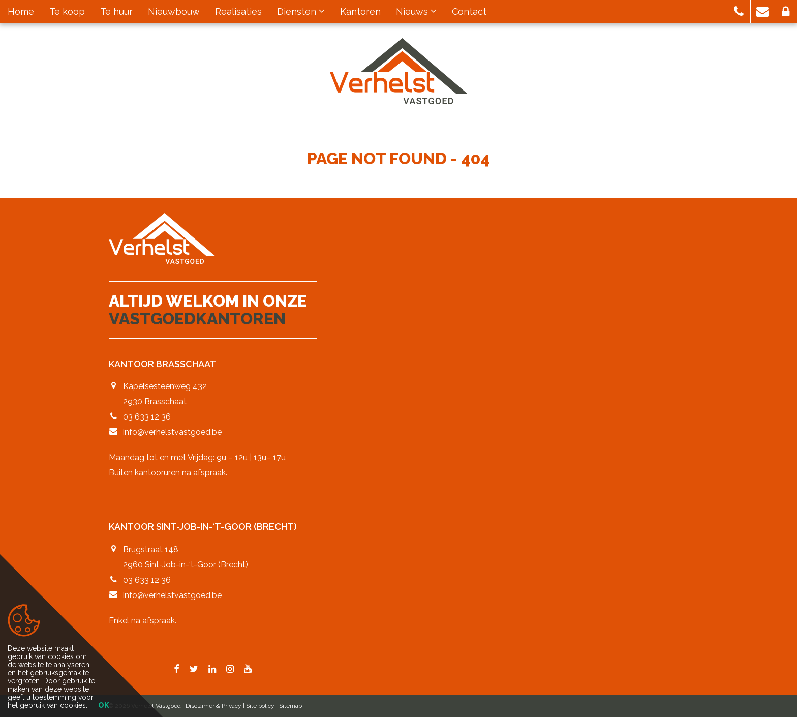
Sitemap (290, 705)
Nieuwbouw (174, 11)
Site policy (260, 705)
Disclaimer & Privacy (213, 705)
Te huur (116, 11)
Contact (469, 11)
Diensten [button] (301, 11)
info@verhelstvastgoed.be (172, 432)
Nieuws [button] (416, 11)
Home (21, 11)
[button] (738, 11)
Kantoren (360, 11)
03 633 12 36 (147, 417)
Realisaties (238, 11)
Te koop (67, 11)
